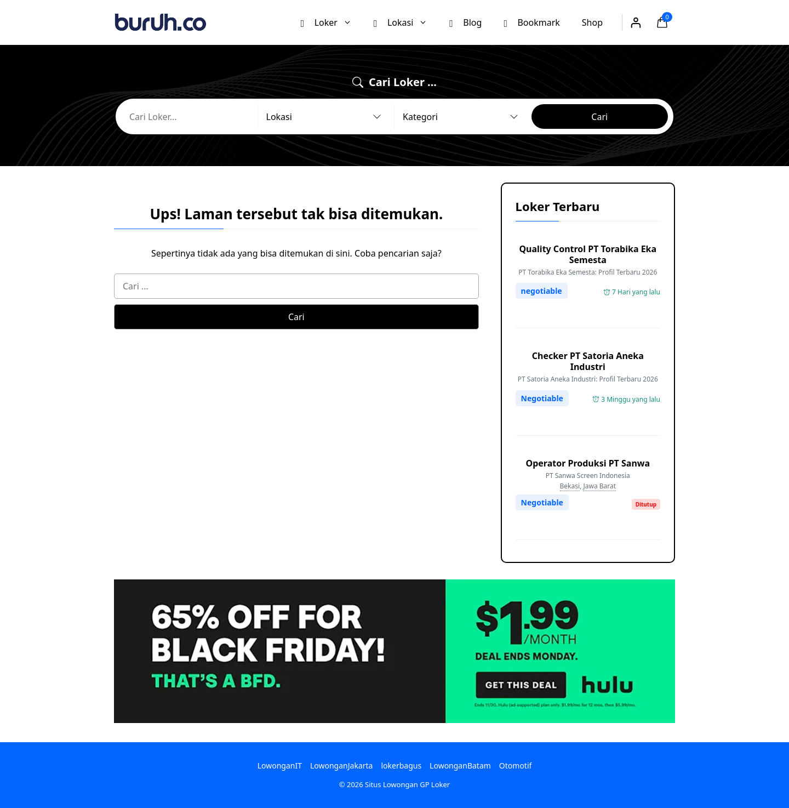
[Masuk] (635, 22)
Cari (599, 117)
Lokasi (406, 22)
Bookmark (531, 22)
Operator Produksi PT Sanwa (588, 463)
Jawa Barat (599, 486)
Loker (332, 22)
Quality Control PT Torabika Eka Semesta (587, 254)
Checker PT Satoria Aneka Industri (588, 361)
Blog (465, 22)
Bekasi (570, 486)
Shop (592, 22)
